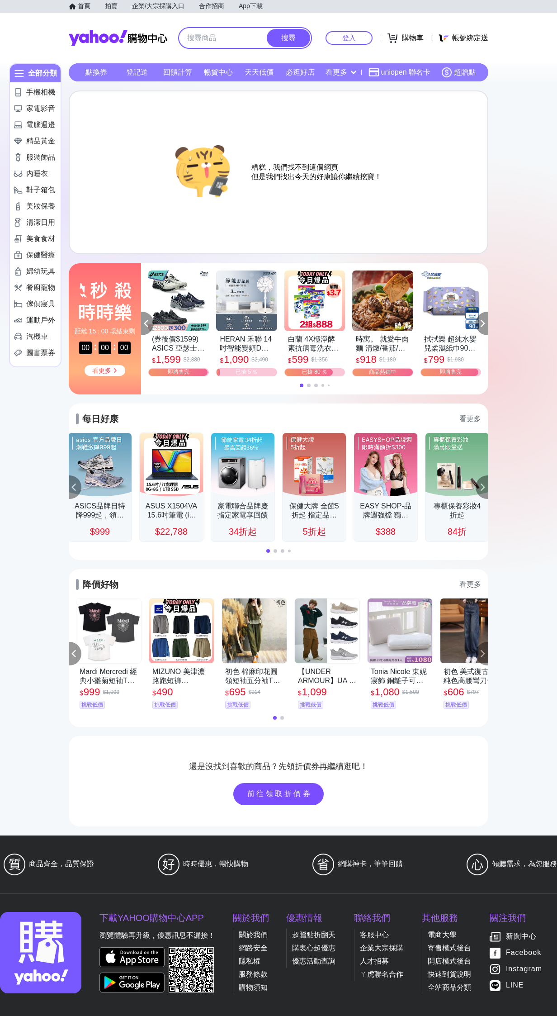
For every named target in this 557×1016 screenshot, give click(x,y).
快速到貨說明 (449, 974)
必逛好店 (300, 72)
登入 (349, 38)
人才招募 (374, 961)
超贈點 (458, 72)
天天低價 (259, 72)
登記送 (137, 72)
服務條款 (253, 974)
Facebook (523, 953)
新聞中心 (521, 936)
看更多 (341, 72)
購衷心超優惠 (313, 948)
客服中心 (374, 935)
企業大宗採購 (381, 948)
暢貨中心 (218, 72)
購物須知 (253, 987)
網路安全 (253, 948)
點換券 (96, 72)
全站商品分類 (449, 987)
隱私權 (249, 961)
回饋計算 (177, 72)
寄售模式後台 (449, 948)
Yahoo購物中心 (118, 38)
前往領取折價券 (279, 794)
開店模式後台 (449, 961)
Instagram (524, 969)
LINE (515, 985)
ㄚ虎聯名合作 (381, 974)
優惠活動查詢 (313, 961)
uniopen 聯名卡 (399, 72)
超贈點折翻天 (313, 935)
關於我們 (253, 935)
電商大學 (442, 935)
